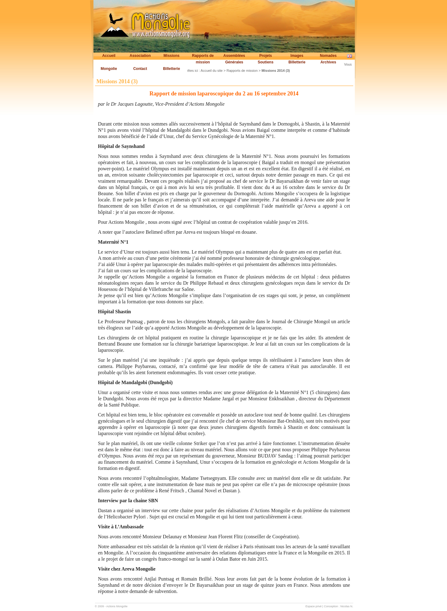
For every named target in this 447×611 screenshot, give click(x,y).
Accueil (108, 55)
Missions (171, 55)
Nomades (328, 55)
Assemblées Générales (234, 58)
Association (140, 55)
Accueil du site (212, 70)
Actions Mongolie (117, 606)
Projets (265, 55)
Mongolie (109, 69)
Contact (140, 69)
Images (297, 55)
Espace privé (313, 606)
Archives (328, 62)
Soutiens (265, 62)
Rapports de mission (203, 58)
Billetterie (296, 62)
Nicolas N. (346, 606)
